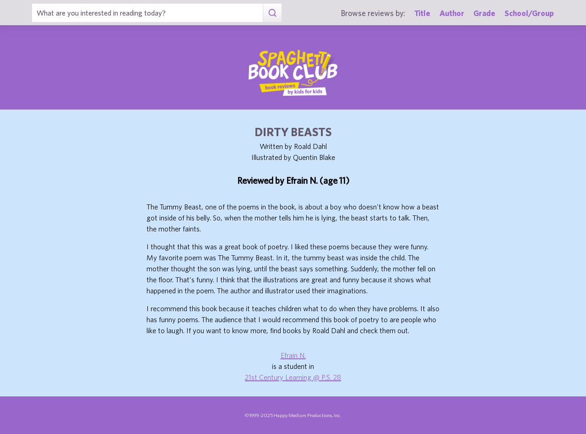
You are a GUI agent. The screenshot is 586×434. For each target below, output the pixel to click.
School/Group (529, 13)
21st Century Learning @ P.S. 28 (293, 377)
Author (452, 13)
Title (422, 13)
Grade (484, 13)
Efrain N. (293, 355)
